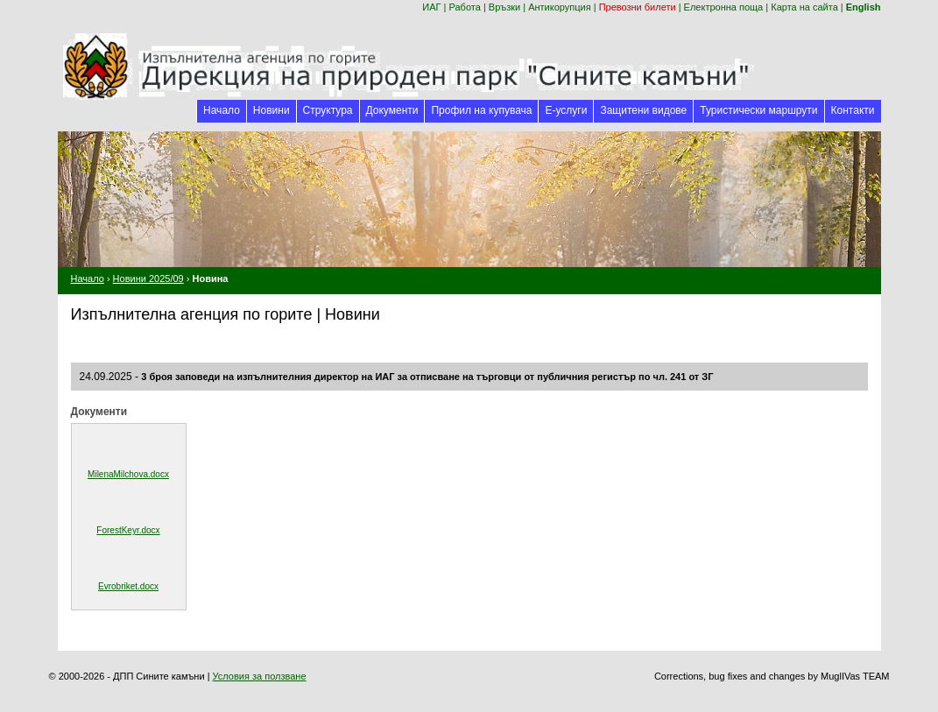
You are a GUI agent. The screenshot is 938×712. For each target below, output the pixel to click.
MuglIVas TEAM (855, 676)
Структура (328, 110)
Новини (271, 110)
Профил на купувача (481, 110)
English (863, 7)
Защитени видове (643, 110)
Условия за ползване (260, 676)
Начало (221, 110)
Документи (392, 110)
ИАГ (431, 7)
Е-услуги (566, 110)
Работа (465, 7)
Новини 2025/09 (148, 278)
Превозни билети (637, 7)
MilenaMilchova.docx (128, 474)
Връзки (504, 7)
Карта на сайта (804, 7)
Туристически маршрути (758, 110)
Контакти (853, 110)
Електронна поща (724, 7)
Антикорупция (559, 7)
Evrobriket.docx (128, 586)
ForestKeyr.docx (127, 530)
